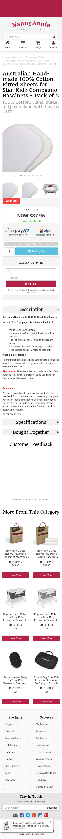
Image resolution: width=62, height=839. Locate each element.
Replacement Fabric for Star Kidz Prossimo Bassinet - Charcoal (15, 619)
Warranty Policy (44, 759)
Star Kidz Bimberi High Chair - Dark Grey (31, 826)
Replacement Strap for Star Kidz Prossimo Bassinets (15, 680)
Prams (8, 759)
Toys (7, 773)
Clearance (10, 780)
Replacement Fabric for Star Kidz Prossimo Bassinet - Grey (46, 619)
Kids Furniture (12, 766)
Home (5, 57)
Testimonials (42, 745)
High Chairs (11, 745)
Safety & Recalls (44, 787)
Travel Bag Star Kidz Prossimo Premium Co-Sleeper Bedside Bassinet (46, 682)
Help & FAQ (41, 780)
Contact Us (41, 738)
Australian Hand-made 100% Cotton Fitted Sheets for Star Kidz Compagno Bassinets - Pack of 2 (29, 64)
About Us (41, 731)
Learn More (15, 575)
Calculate (31, 284)
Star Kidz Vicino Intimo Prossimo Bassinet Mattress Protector (15, 555)
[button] (21, 175)
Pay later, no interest (45, 232)
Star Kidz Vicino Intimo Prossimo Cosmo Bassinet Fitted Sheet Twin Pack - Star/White (46, 557)
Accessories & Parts (36, 57)
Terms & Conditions (46, 773)
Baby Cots (10, 752)
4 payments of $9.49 (17, 232)
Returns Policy (43, 752)
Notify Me (36, 251)
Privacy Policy (43, 766)
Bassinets (17, 57)
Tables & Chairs (13, 738)
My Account (42, 724)
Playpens (10, 724)
